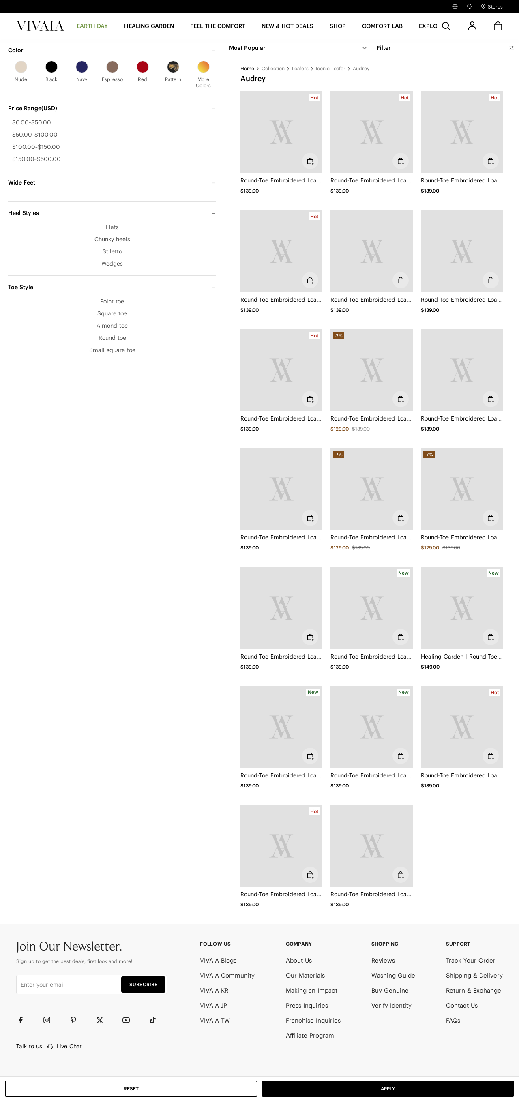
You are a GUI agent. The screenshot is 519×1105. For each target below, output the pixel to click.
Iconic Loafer (330, 68)
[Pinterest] (77, 1020)
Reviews (383, 960)
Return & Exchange (473, 990)
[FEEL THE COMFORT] (217, 28)
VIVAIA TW (215, 1020)
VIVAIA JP (213, 1005)
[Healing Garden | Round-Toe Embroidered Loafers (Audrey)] (462, 608)
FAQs (453, 1020)
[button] (287, 28)
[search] (446, 26)
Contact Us (462, 1005)
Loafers (300, 68)
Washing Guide (393, 975)
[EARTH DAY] (92, 28)
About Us (299, 960)
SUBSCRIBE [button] (143, 984)
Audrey (361, 68)
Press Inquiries (307, 1005)
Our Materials (305, 975)
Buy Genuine (390, 990)
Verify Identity (391, 1005)
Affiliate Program (310, 1035)
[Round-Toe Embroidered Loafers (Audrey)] (281, 132)
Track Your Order (470, 960)
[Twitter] (103, 1020)
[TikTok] (156, 1020)
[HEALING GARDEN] (149, 28)
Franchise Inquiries (313, 1020)
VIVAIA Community (227, 975)
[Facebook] (24, 1020)
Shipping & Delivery (474, 975)
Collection (273, 68)
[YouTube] (130, 1020)
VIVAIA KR (214, 990)
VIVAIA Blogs (218, 960)
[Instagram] (51, 1020)
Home (247, 68)
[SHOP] (338, 28)
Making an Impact (311, 990)
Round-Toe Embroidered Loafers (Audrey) (296, 180)
